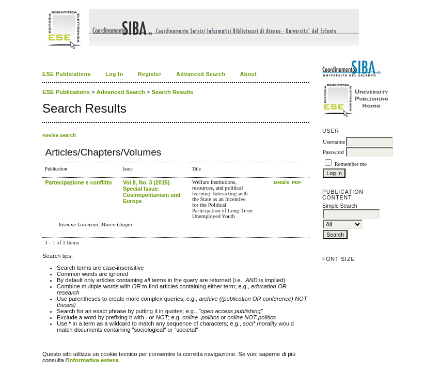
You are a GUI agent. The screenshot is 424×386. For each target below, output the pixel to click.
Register (150, 74)
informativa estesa (93, 360)
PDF (296, 182)
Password (333, 152)
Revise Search (59, 135)
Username (334, 142)
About (248, 74)
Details (282, 182)
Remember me (351, 164)
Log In (114, 74)
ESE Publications (66, 74)
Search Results (173, 92)
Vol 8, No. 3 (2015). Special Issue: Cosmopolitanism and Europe (151, 191)
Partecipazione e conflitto (78, 182)
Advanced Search (200, 74)
